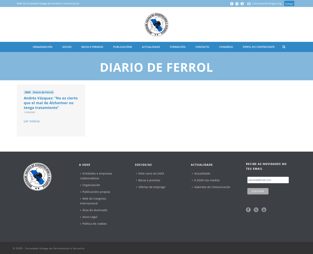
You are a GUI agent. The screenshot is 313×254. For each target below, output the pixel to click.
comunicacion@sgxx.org (266, 3)
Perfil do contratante (259, 47)
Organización (90, 185)
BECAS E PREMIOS (92, 47)
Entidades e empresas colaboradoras (96, 176)
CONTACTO (202, 47)
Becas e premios (148, 180)
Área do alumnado (93, 210)
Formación (177, 47)
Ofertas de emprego (150, 187)
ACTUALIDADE (151, 47)
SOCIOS (66, 47)
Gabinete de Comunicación (211, 187)
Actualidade (201, 173)
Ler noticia (32, 121)
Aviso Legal (88, 217)
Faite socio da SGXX (150, 173)
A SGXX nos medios (206, 180)
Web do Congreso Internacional (93, 201)
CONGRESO (226, 47)
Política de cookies (93, 224)
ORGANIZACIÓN (42, 47)
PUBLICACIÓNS (122, 47)
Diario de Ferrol (43, 92)
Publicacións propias (95, 192)
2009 (27, 92)
